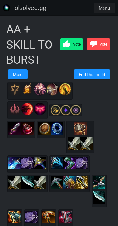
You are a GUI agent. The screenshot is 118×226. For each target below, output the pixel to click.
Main (18, 74)
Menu (104, 8)
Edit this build (92, 74)
